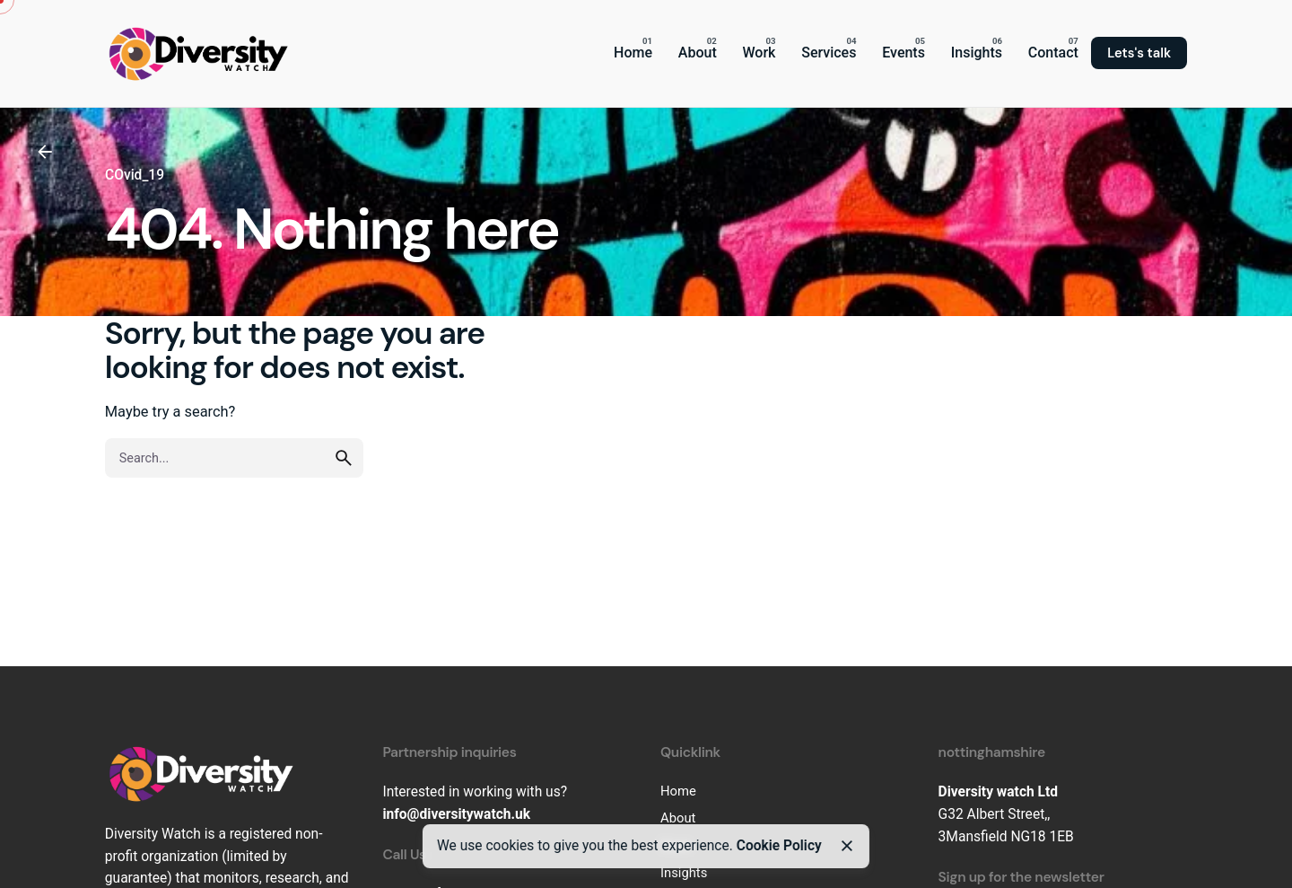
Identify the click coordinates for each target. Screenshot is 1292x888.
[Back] (45, 152)
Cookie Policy (779, 846)
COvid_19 (134, 175)
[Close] (846, 846)
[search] (343, 458)
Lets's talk (1139, 53)
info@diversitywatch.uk (456, 814)
